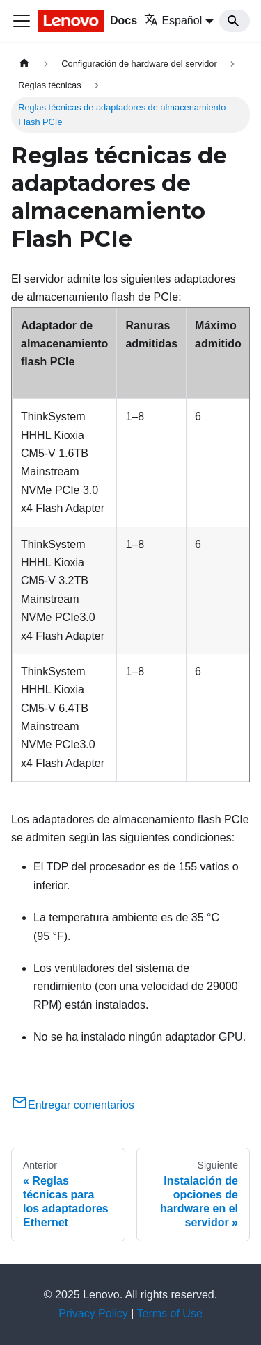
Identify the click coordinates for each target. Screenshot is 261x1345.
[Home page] (24, 63)
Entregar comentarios (72, 1105)
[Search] (234, 21)
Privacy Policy (93, 1313)
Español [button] (173, 20)
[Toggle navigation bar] (21, 20)
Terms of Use (170, 1313)
